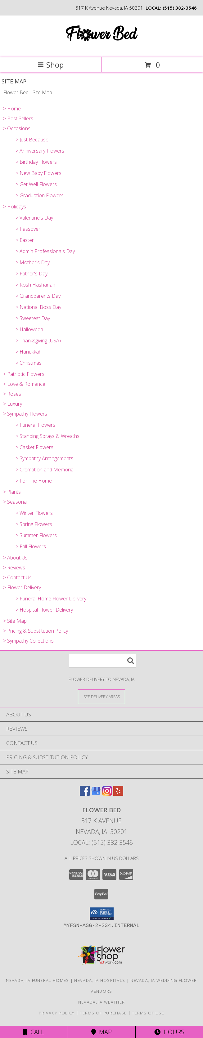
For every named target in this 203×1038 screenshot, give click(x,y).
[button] (102, 913)
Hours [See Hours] (169, 1032)
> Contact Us (17, 577)
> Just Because (32, 139)
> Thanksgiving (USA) (38, 340)
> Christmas (29, 362)
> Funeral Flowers (35, 424)
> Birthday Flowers (36, 161)
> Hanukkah (29, 351)
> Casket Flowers (34, 447)
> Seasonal (15, 501)
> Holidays (14, 206)
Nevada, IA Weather (101, 1002)
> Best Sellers (18, 118)
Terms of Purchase (103, 1013)
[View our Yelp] (118, 793)
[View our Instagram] (107, 793)
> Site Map (15, 620)
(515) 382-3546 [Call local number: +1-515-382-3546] (180, 8)
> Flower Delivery (22, 587)
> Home (12, 108)
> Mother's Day (33, 262)
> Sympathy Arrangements (44, 458)
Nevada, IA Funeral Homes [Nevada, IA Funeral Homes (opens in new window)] (37, 980)
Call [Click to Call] (33, 1032)
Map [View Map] (101, 1032)
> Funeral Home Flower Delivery (51, 598)
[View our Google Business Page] (96, 793)
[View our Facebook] (85, 793)
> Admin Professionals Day (45, 251)
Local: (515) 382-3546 (101, 842)
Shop (51, 65)
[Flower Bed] (101, 48)
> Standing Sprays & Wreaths (47, 436)
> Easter (25, 240)
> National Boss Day (38, 307)
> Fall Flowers (31, 546)
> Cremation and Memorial (45, 469)
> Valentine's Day (34, 217)
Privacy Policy (56, 1013)
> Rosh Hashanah (35, 284)
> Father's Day (31, 273)
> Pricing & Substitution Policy (35, 630)
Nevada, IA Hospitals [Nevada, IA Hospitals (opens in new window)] (99, 980)
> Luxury (12, 403)
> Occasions (16, 128)
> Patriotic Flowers (23, 374)
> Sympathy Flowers (25, 413)
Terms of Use (148, 1013)
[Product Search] (102, 661)
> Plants (12, 491)
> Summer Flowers (36, 535)
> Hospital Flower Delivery (44, 609)
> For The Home (34, 480)
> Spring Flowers (34, 524)
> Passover (28, 228)
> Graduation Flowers (40, 195)
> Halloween (29, 329)
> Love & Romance (24, 384)
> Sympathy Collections (28, 640)
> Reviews (14, 567)
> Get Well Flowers (36, 184)
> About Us (15, 557)
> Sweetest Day (33, 318)
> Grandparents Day (38, 295)
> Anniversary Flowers (40, 150)
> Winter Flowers (34, 513)
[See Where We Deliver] (101, 696)
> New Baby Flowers (38, 173)
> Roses (12, 393)
